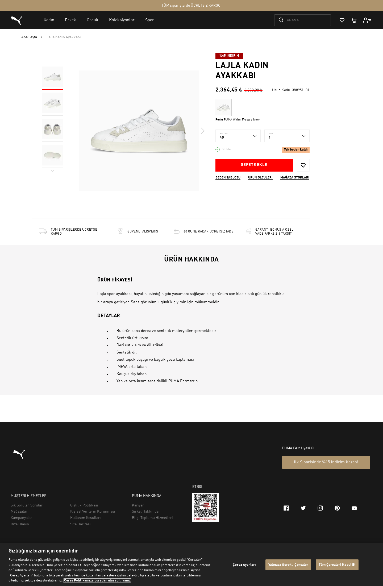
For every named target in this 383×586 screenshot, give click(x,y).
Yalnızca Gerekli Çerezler (288, 564)
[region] (191, 564)
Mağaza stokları (294, 177)
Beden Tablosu (227, 177)
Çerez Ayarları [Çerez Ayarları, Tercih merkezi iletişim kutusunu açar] (244, 564)
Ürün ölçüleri (260, 177)
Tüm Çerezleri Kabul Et (337, 564)
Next (202, 131)
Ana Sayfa (29, 37)
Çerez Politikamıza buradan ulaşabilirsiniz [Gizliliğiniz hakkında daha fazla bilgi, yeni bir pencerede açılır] (97, 580)
